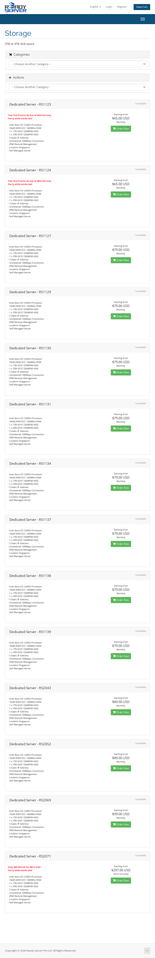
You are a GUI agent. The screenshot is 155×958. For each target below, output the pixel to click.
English (95, 6)
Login (109, 6)
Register (122, 6)
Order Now (121, 128)
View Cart (142, 7)
